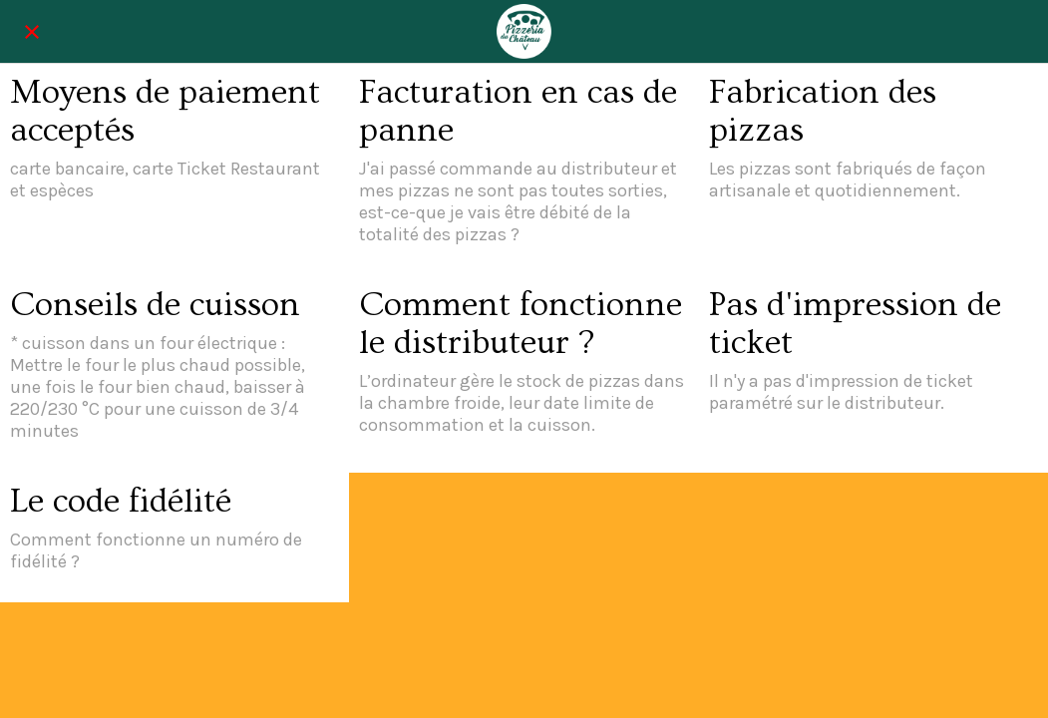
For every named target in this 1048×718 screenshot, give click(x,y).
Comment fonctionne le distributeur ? (520, 324)
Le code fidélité (120, 502)
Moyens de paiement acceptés (165, 112)
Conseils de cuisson (155, 305)
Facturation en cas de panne (518, 112)
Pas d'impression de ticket (855, 324)
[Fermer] (32, 32)
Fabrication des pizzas (822, 112)
